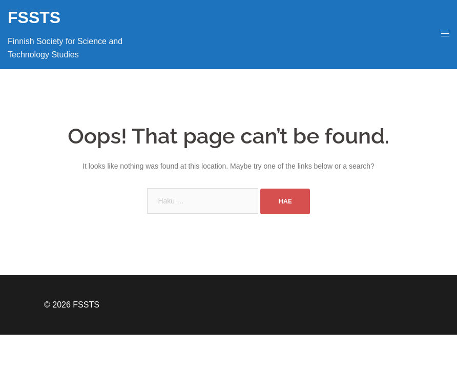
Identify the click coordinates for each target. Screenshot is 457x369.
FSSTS (34, 17)
